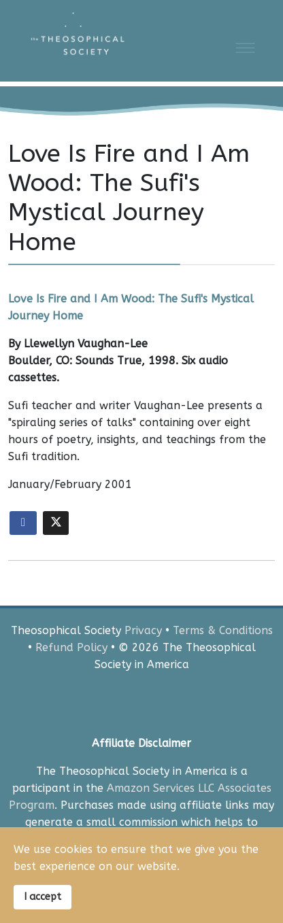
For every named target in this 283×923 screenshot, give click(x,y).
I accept (42, 897)
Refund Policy (71, 647)
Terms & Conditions (223, 630)
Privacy (143, 630)
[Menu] (245, 47)
